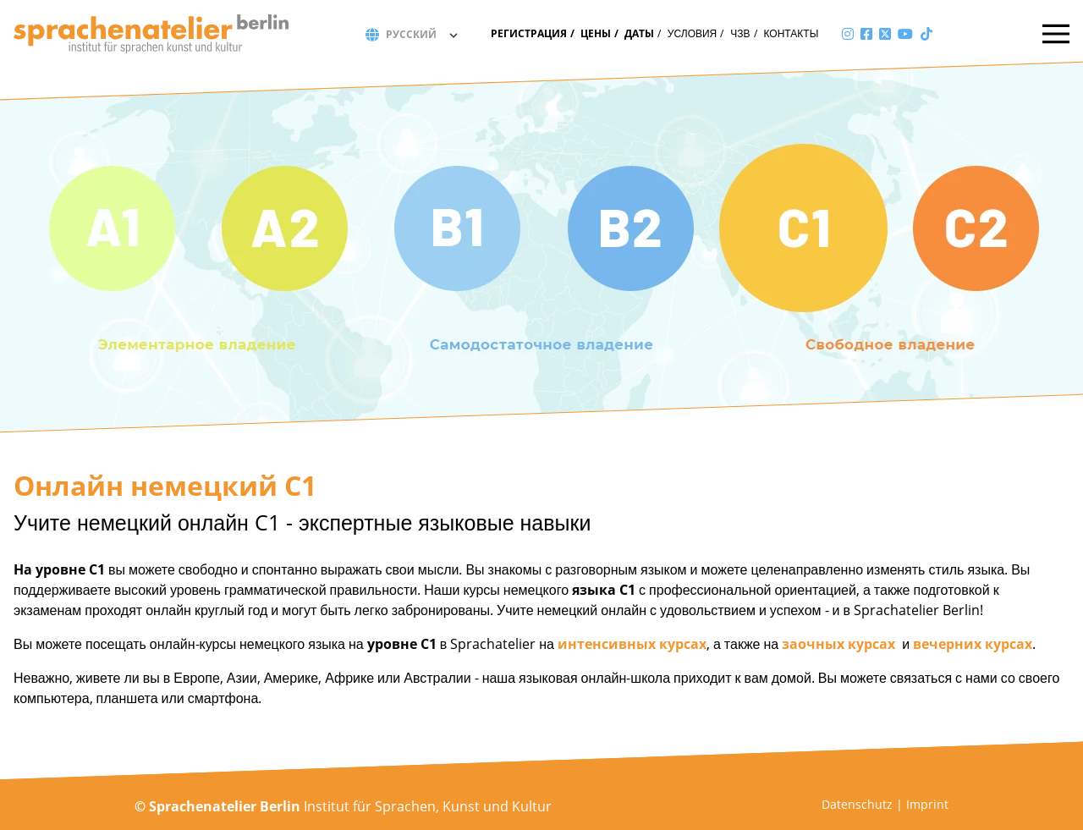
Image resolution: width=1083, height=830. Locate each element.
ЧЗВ (740, 33)
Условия (692, 33)
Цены (595, 33)
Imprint (927, 804)
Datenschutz (857, 804)
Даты (639, 33)
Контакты (791, 33)
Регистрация (529, 33)
